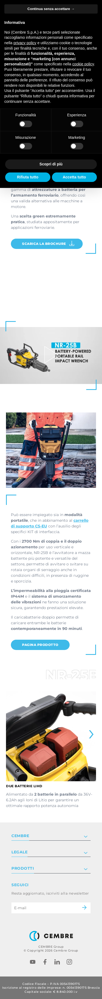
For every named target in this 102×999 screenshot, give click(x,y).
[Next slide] (88, 734)
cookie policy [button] (83, 64)
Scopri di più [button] (51, 164)
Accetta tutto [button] (74, 177)
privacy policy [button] (24, 43)
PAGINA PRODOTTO (40, 645)
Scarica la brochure (48, 244)
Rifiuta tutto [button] (27, 177)
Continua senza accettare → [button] (51, 9)
